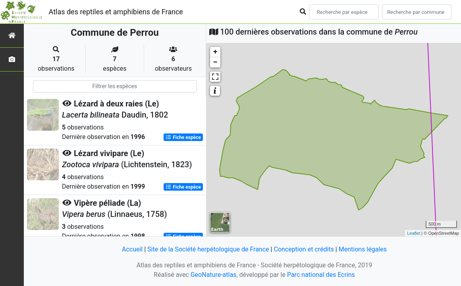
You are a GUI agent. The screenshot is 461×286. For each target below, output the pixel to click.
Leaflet (413, 233)
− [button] (215, 62)
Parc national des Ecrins (321, 274)
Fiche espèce (183, 137)
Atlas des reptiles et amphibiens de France (116, 12)
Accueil (132, 249)
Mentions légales (363, 249)
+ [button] (215, 52)
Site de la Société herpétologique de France (208, 249)
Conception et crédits (304, 249)
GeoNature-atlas (214, 274)
